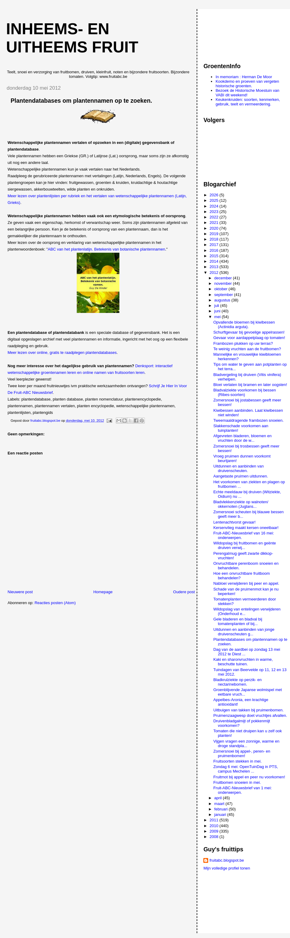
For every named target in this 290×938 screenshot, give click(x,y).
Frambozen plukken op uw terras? (243, 343)
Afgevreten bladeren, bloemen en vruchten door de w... (242, 438)
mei (218, 316)
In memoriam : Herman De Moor (243, 77)
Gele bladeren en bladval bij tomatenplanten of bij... (237, 621)
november (223, 283)
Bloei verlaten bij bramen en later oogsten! (250, 384)
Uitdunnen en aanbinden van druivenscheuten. (238, 468)
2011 (215, 820)
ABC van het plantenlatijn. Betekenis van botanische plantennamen (106, 249)
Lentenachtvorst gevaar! (234, 522)
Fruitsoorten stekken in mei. (237, 761)
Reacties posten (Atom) (55, 602)
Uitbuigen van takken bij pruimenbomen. (248, 710)
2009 (215, 831)
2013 (215, 266)
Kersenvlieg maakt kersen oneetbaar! (245, 527)
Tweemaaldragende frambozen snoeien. (248, 420)
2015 (215, 256)
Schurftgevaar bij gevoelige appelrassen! (249, 332)
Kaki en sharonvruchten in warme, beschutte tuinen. (243, 661)
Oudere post (184, 592)
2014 (215, 261)
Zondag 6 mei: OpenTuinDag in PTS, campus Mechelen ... (245, 768)
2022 (215, 217)
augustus (222, 300)
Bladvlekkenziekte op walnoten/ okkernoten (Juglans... (240, 504)
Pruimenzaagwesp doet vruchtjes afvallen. (250, 715)
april (218, 798)
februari (221, 809)
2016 (215, 250)
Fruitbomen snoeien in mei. (237, 782)
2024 (215, 206)
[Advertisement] (230, 33)
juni (218, 311)
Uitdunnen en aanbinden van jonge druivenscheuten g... (244, 631)
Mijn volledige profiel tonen (226, 868)
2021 (215, 222)
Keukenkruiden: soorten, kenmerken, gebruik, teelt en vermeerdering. (247, 101)
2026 (215, 195)
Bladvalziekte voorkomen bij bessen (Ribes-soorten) (244, 392)
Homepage (103, 592)
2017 (215, 244)
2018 (215, 239)
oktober (221, 289)
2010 (215, 825)
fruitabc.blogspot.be (226, 860)
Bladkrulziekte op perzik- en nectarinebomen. (237, 682)
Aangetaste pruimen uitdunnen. (240, 476)
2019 (215, 233)
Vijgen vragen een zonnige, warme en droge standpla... (246, 743)
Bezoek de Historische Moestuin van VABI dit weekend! (247, 92)
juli (217, 305)
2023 (215, 211)
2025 (215, 200)
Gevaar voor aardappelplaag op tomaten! (249, 337)
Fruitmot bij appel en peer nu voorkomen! (249, 777)
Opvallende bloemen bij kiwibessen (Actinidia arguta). (244, 324)
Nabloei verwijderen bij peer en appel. (246, 583)
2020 (215, 228)
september (224, 294)
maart (219, 803)
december (223, 278)
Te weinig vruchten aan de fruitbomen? (247, 349)
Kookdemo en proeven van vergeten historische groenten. (247, 83)
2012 (215, 272)
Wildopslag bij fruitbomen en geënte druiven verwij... (244, 545)
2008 (215, 836)
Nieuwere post (20, 592)
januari (220, 814)
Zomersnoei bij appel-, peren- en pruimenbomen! (241, 753)
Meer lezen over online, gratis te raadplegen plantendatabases (62, 352)
